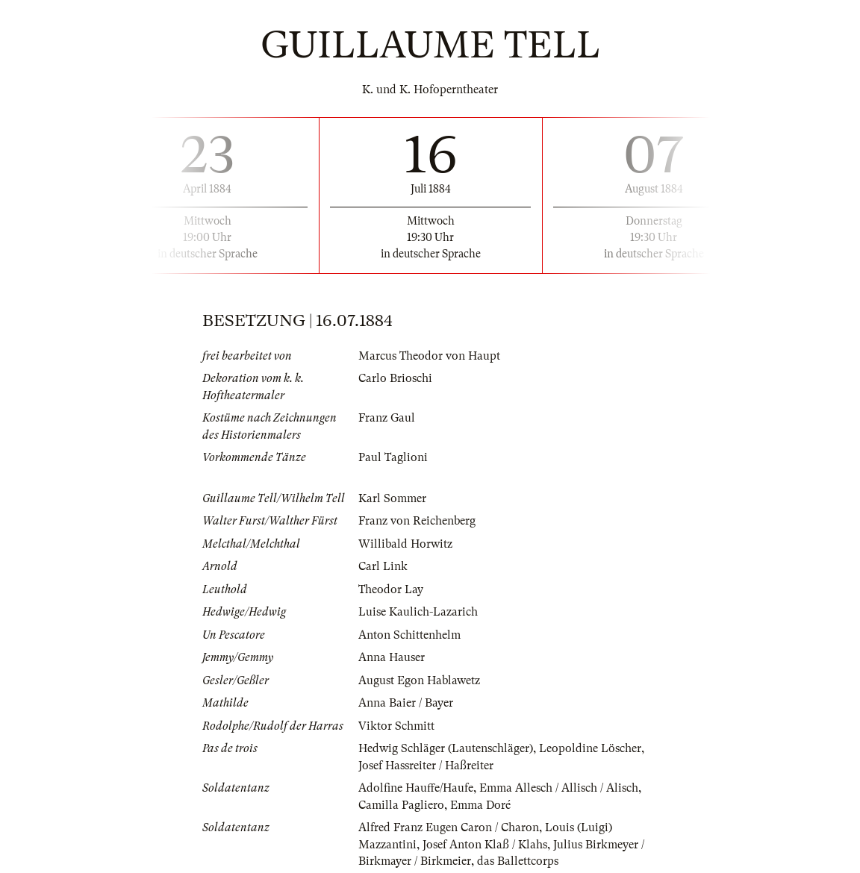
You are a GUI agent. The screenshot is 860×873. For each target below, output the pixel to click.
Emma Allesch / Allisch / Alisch (558, 788)
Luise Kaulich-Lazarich (418, 612)
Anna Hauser (391, 657)
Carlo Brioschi (395, 378)
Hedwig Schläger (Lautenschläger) (445, 748)
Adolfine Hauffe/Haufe (415, 788)
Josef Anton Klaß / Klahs (485, 844)
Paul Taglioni (393, 457)
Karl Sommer (392, 498)
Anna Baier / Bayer (405, 703)
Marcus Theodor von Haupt (429, 356)
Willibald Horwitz (405, 544)
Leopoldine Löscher (590, 748)
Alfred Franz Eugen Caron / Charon (448, 827)
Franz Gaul (386, 418)
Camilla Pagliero (401, 805)
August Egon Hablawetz (419, 680)
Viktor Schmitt (396, 726)
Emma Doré (480, 805)
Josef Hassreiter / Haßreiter (425, 765)
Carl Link (383, 566)
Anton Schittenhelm (409, 635)
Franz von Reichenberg (417, 521)
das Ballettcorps (517, 861)
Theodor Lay (390, 589)
